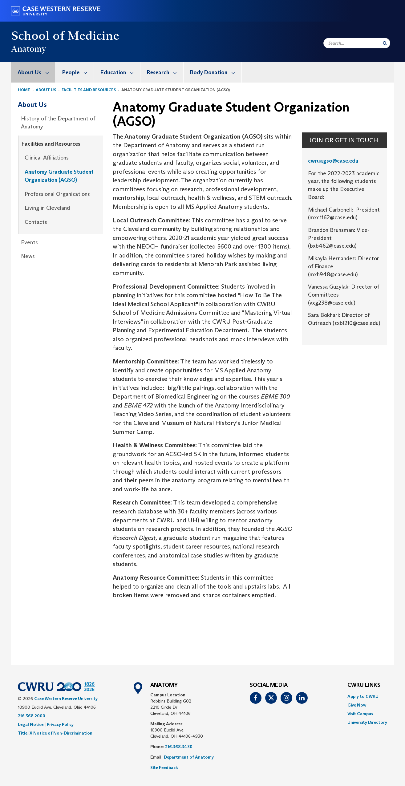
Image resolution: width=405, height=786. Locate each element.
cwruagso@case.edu (333, 160)
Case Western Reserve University (66, 698)
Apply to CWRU (363, 696)
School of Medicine (65, 35)
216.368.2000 (31, 716)
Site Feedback (164, 767)
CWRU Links (363, 685)
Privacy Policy (60, 724)
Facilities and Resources (89, 89)
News (28, 256)
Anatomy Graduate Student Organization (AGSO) (59, 175)
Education (120, 72)
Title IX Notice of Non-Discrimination (55, 733)
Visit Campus (360, 713)
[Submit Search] (385, 43)
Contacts (36, 222)
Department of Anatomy (189, 757)
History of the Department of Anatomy (58, 122)
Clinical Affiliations (47, 157)
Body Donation (215, 72)
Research (165, 72)
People (78, 72)
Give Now (356, 705)
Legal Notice (30, 724)
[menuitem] (33, 72)
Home (24, 89)
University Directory (367, 722)
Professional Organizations (57, 194)
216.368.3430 (178, 746)
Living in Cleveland (47, 208)
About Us (36, 72)
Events (29, 242)
